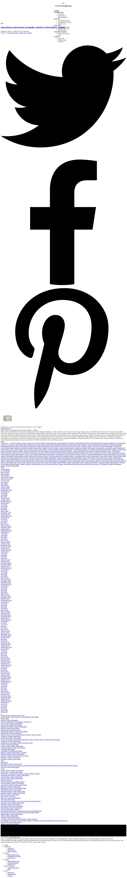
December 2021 (6, 545)
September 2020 (6, 568)
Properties (59, 12)
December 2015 (6, 644)
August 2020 (5, 569)
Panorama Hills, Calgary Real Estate (12, 803)
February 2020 (5, 579)
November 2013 (6, 678)
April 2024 (4, 509)
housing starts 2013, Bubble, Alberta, (62, 456)
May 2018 (4, 607)
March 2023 (4, 524)
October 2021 (5, 548)
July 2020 (4, 571)
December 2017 (6, 615)
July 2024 (4, 505)
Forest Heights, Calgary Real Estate (12, 454)
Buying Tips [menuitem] (62, 24)
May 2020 (4, 574)
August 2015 (5, 649)
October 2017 (5, 618)
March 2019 (4, 594)
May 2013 (4, 688)
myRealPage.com (14, 837)
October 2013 (5, 680)
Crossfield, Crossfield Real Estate (100, 449)
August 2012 (5, 702)
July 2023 (4, 519)
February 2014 (5, 673)
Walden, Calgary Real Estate (10, 466)
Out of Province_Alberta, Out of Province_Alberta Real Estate (92, 459)
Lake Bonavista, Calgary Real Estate (87, 456)
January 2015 (5, 660)
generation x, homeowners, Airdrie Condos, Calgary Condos (67, 454)
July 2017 (4, 623)
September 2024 (6, 501)
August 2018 (5, 602)
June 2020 (4, 573)
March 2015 (4, 657)
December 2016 (6, 634)
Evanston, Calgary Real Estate (76, 451)
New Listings (5, 472)
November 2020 (6, 564)
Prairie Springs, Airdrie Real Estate (46, 461)
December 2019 (6, 581)
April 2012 (4, 709)
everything (116, 451)
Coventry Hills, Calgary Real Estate (35, 449)
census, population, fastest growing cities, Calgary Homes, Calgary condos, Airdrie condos (44, 448)
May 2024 (4, 508)
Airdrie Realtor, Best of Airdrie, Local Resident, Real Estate (55, 443)
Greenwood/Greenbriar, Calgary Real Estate (102, 454)
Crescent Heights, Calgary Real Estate (60, 449)
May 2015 (4, 654)
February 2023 (5, 526)
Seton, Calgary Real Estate (89, 462)
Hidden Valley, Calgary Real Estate (26, 456)
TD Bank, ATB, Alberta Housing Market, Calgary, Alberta (19, 819)
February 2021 (5, 560)
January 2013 (5, 694)
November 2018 (6, 597)
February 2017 (5, 631)
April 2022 (4, 539)
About (57, 37)
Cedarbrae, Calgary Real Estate (11, 738)
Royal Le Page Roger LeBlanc (91, 461)
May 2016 (4, 639)
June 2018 (4, 605)
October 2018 (5, 598)
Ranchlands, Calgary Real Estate (69, 461)
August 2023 (5, 517)
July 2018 (4, 603)
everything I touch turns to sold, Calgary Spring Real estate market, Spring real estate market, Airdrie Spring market (61, 453)
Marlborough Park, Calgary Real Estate (35, 458)
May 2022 (4, 537)
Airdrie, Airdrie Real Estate (93, 443)
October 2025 (5, 488)
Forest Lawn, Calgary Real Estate (36, 454)
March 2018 (4, 610)
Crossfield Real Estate (80, 449)
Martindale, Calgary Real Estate (59, 458)
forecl (122, 453)
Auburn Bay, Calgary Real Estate (43, 445)
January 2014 (5, 675)
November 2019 (6, 582)
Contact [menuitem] (60, 41)
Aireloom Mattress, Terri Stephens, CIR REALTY (16, 722)
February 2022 (5, 542)
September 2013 (6, 681)
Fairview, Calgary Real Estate (110, 453)
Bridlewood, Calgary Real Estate (39, 446)
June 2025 (4, 495)
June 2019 (4, 589)
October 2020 (5, 566)
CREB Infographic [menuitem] (63, 33)
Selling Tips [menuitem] (62, 30)
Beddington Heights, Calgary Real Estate (68, 445)
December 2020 (6, 563)
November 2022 (6, 527)
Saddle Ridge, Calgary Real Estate (68, 462)
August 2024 (5, 503)
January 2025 (5, 498)
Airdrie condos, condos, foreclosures (23, 443)
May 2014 (4, 668)
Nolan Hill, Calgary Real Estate (46, 459)
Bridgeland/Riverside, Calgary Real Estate (14, 446)
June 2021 (4, 555)
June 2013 (4, 686)
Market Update (61, 32)
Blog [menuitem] (59, 35)
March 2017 (4, 629)
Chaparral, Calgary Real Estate (85, 448)
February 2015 (5, 658)
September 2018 (6, 600)
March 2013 (4, 691)
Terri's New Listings (7, 477)
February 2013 (5, 692)
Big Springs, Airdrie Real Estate (111, 445)
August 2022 (5, 532)
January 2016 (5, 642)
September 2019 (6, 584)
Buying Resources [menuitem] (64, 20)
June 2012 (4, 705)
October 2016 (5, 637)
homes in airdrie (43, 456)
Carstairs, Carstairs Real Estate (103, 446)
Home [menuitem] (57, 11)
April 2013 (4, 689)
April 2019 (4, 592)
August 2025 (5, 492)
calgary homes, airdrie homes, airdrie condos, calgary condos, (71, 446)
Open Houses (5, 474)
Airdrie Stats (79, 443)
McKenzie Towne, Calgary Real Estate (108, 458)
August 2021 (5, 552)
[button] (8, 827)
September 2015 (6, 647)
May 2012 (4, 707)
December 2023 (6, 513)
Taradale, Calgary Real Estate (108, 462)
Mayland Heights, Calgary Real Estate (19, 33)
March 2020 (5, 577)
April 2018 (4, 608)
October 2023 (5, 514)
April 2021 (4, 558)
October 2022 (5, 529)
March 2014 (4, 671)
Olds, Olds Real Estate (64, 459)
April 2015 (4, 655)
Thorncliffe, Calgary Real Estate (110, 464)
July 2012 (4, 704)
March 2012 (4, 710)
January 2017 (5, 633)
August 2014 (5, 667)
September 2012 (6, 701)
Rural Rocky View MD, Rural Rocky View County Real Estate (37, 462)
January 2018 (5, 613)
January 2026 (5, 487)
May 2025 (4, 496)
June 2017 (4, 624)
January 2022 (5, 543)
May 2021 (4, 556)
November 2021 (6, 547)
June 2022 (4, 535)
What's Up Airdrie (6, 479)
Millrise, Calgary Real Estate (10, 459)
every (110, 451)
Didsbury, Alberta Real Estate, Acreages (13, 752)
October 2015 (5, 645)
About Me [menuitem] (61, 38)
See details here (6, 428)
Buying (57, 19)
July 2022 (4, 534)
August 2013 (5, 683)
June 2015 (4, 652)
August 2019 (5, 586)
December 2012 (6, 696)
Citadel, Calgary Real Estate (14, 449)
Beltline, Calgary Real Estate (91, 445)
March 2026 (4, 485)
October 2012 (5, 699)
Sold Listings (5, 475)
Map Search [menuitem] (62, 15)
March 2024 (5, 511)
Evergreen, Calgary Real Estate (97, 451)
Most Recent (5, 482)
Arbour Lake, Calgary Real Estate (20, 445)
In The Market (5, 470)
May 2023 (4, 522)
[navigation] (63, 860)
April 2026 (4, 483)
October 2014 (5, 663)
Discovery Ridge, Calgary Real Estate (25, 451)
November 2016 (6, 636)
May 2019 (4, 590)
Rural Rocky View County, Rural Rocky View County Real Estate (21, 811)
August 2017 (5, 621)
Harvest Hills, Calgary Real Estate (11, 777)
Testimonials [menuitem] (62, 40)
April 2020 (4, 576)
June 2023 (4, 521)
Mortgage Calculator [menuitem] (65, 22)
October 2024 (5, 500)
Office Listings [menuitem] (62, 17)
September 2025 (6, 490)
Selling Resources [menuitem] (64, 27)
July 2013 (4, 684)
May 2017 (4, 626)
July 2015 (4, 650)
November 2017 (6, 616)
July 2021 (4, 553)
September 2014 (6, 665)
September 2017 (6, 620)
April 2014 (4, 670)
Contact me (105, 835)
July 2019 (4, 587)
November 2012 (6, 697)
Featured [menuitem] (61, 14)
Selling (58, 25)
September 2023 (6, 516)
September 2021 (6, 550)
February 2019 (5, 595)
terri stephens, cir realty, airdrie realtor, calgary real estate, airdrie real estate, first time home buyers (65, 464)
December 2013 (6, 676)
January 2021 (5, 561)
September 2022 (6, 530)
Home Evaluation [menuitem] (63, 28)
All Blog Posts (5, 469)
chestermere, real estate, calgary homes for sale (17, 743)
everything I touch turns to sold (11, 453)
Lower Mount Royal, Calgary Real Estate (113, 456)
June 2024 (4, 506)
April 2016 (4, 641)
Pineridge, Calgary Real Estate (24, 461)
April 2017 (4, 628)
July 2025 (4, 493)
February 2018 (5, 611)
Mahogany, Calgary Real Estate (11, 458)
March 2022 (4, 540)
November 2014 (6, 662)
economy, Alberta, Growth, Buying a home (52, 451)
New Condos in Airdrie (27, 459)
